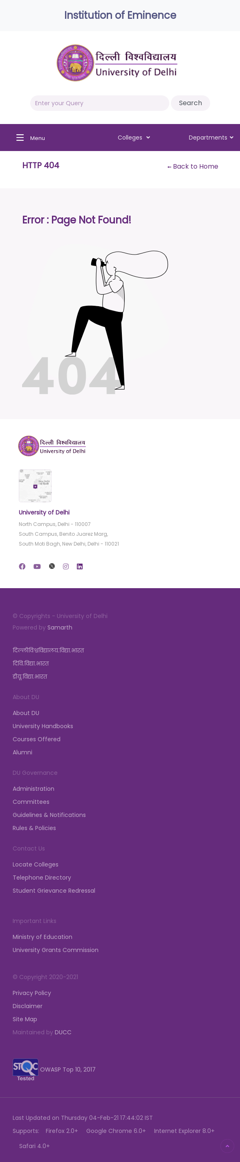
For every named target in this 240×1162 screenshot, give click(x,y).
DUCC (63, 1032)
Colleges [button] (134, 137)
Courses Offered (37, 739)
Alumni (22, 752)
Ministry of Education (42, 937)
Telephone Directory (42, 877)
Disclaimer (28, 1006)
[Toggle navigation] (28, 137)
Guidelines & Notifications (49, 815)
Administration (33, 789)
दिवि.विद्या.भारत (31, 663)
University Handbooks (43, 726)
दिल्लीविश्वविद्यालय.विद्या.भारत (48, 650)
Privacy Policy (32, 993)
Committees (31, 802)
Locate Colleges (35, 864)
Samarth (59, 627)
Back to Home (193, 166)
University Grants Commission (56, 950)
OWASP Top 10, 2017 (54, 1069)
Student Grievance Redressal (54, 891)
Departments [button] (211, 137)
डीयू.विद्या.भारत (30, 676)
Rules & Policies (34, 828)
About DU (26, 713)
